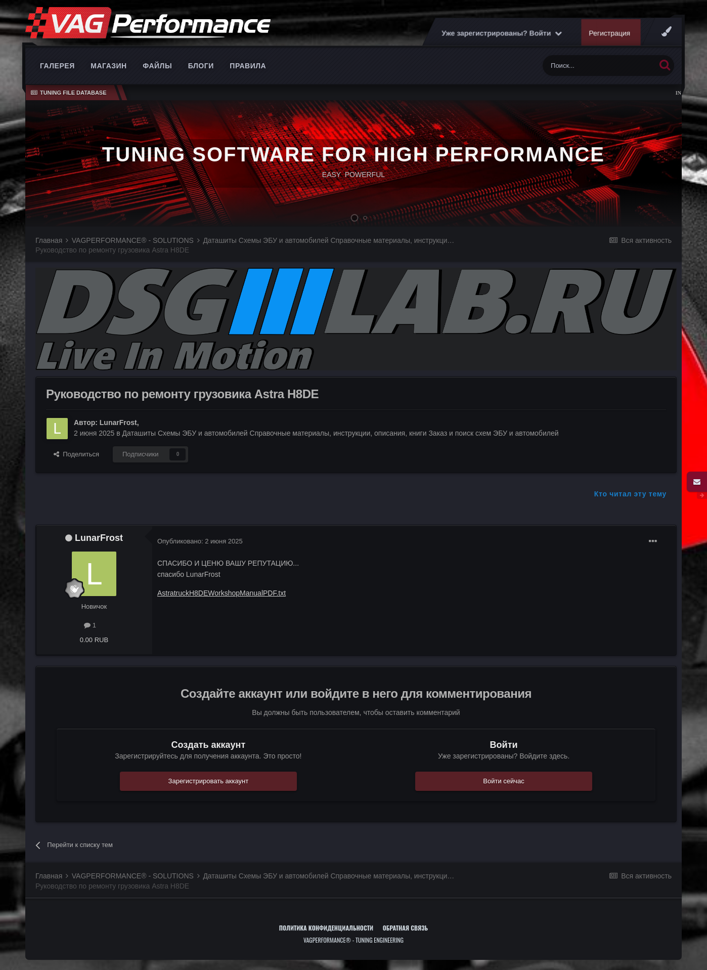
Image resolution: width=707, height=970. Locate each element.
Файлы (157, 66)
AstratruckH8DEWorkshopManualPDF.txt (221, 593)
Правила (248, 66)
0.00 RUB (94, 640)
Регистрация (610, 33)
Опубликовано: (200, 541)
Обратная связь (405, 927)
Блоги (201, 66)
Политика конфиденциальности (326, 927)
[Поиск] (599, 65)
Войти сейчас (503, 781)
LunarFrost (118, 422)
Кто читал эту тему (630, 494)
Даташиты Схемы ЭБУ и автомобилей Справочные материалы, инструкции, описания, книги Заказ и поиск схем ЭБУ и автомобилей (340, 433)
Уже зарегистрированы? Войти (501, 33)
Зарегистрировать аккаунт (208, 781)
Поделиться (76, 454)
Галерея (57, 66)
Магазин (108, 66)
